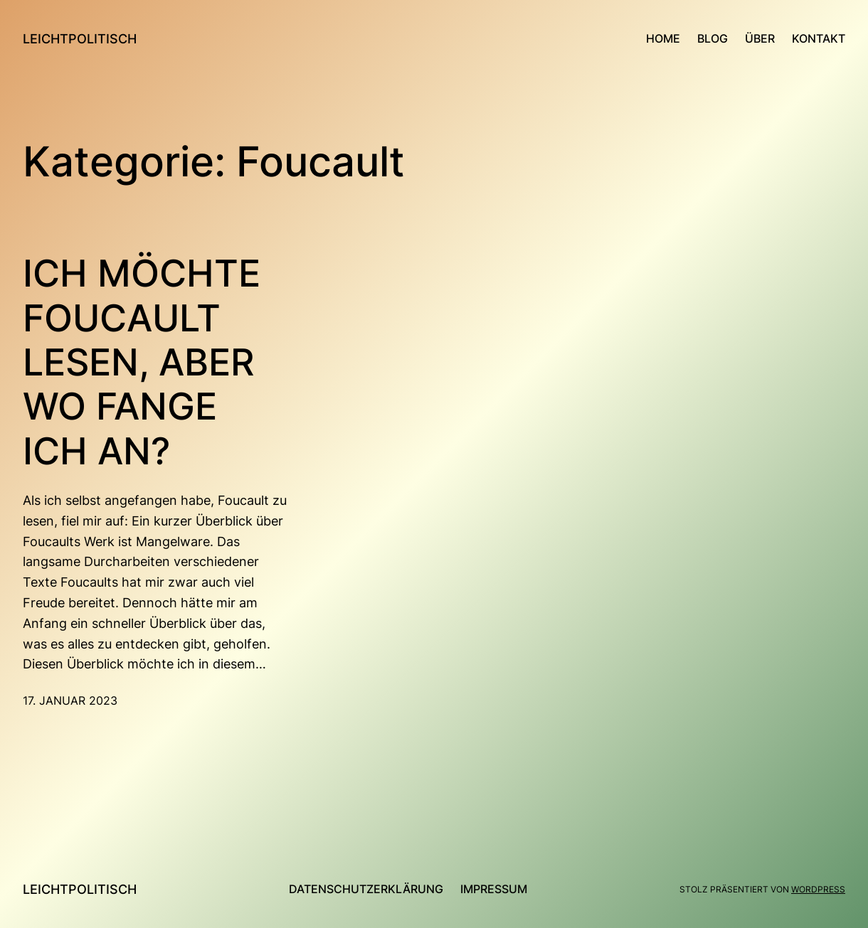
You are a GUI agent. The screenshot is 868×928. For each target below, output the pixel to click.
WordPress (818, 889)
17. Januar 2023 (70, 700)
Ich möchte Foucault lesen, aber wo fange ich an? (141, 363)
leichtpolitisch (80, 38)
